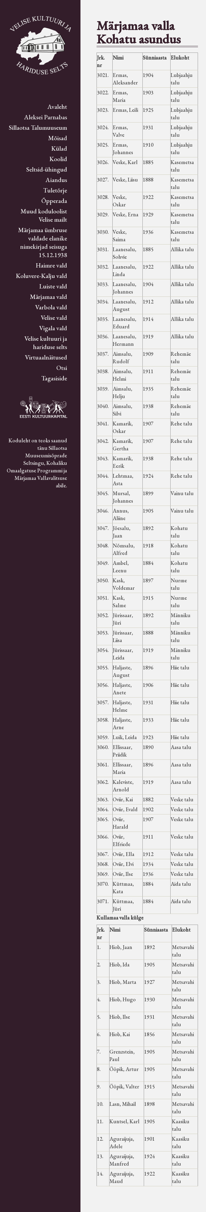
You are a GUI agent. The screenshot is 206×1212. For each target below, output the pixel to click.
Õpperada (54, 201)
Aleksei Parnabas (45, 117)
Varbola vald (51, 307)
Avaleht (57, 106)
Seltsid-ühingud (46, 169)
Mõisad (57, 138)
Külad (59, 148)
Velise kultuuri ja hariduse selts (45, 342)
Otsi (61, 368)
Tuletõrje (55, 190)
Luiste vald (53, 286)
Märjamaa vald (48, 296)
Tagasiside (54, 378)
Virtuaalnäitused (46, 357)
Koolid (58, 159)
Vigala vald (53, 328)
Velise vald (54, 317)
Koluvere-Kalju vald (41, 276)
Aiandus (56, 180)
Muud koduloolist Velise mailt (43, 215)
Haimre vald (51, 265)
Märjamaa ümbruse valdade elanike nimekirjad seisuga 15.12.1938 (42, 242)
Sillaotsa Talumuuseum (38, 127)
